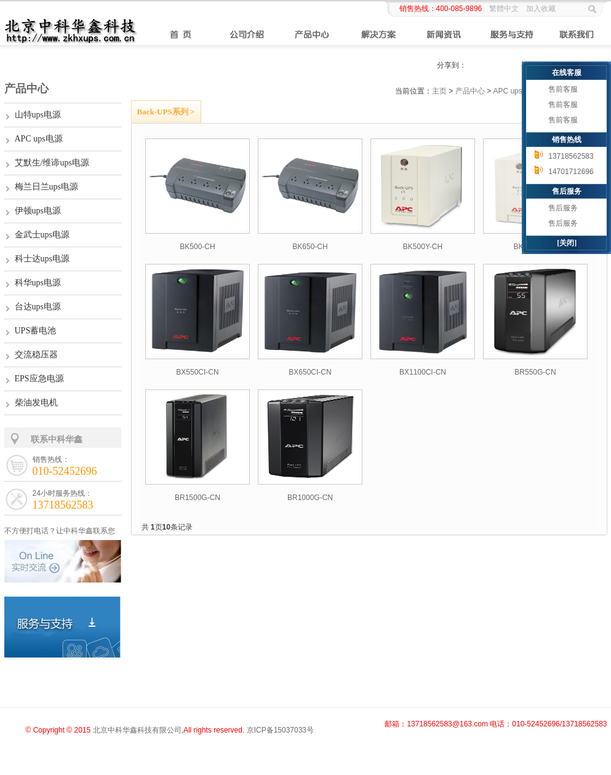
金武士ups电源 (42, 234)
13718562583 (570, 156)
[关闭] (567, 243)
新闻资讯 (444, 34)
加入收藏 (541, 8)
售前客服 (563, 89)
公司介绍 (247, 34)
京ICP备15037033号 (280, 730)
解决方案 (379, 34)
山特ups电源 (38, 114)
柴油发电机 (36, 402)
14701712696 (570, 171)
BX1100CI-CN (422, 372)
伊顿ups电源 (38, 210)
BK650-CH (309, 246)
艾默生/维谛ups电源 (52, 162)
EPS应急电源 (39, 378)
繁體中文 (504, 8)
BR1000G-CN (310, 497)
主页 (439, 91)
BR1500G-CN (197, 497)
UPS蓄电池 (36, 330)
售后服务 (563, 208)
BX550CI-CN (197, 372)
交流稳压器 (36, 354)
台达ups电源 (38, 306)
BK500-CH (197, 246)
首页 (180, 34)
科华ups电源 (38, 282)
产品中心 (313, 34)
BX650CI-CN (310, 372)
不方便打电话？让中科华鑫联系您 (59, 531)
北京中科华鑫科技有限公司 (137, 730)
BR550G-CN (535, 372)
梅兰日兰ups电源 (46, 186)
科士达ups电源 (42, 258)
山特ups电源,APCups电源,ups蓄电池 (47, 26)
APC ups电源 (39, 138)
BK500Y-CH (422, 246)
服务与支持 (511, 34)
